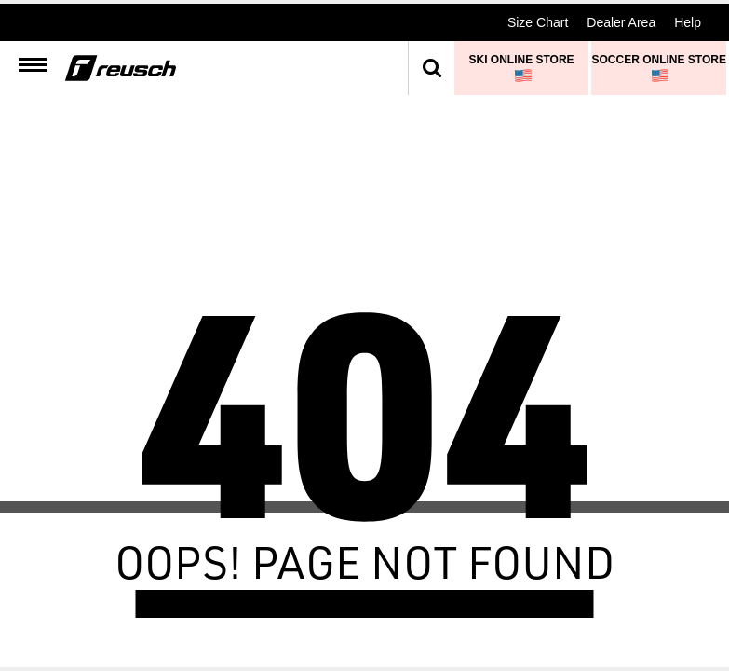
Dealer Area (621, 22)
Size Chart (537, 22)
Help (687, 22)
